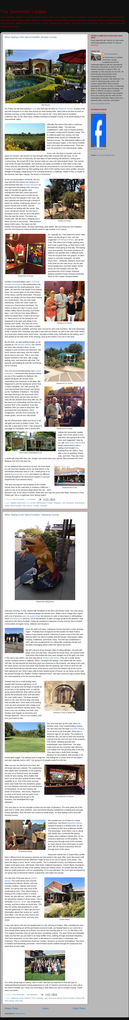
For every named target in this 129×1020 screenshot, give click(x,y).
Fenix (65, 930)
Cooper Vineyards (54, 503)
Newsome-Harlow (74, 823)
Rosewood (70, 503)
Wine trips (19, 1001)
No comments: (32, 995)
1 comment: (31, 499)
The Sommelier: (111, 54)
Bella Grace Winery (73, 443)
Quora (112, 155)
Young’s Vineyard (30, 185)
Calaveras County (65, 109)
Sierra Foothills (15, 506)
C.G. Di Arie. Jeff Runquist (36, 503)
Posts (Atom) (20, 1013)
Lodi (34, 109)
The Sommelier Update (23, 11)
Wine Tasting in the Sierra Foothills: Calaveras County (32, 515)
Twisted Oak (79, 998)
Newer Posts (11, 1008)
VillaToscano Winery (22, 345)
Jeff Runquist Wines (65, 240)
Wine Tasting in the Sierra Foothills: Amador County (31, 37)
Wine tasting (9, 1001)
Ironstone (39, 998)
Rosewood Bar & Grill (19, 474)
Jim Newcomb (101, 155)
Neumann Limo (15, 619)
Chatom (27, 998)
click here (94, 45)
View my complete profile (100, 104)
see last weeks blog (31, 616)
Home (45, 1008)
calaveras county (17, 998)
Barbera (16, 902)
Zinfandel (43, 506)
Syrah (23, 902)
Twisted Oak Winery (51, 658)
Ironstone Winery (77, 729)
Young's (36, 506)
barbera (14, 503)
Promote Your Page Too (98, 149)
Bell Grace (21, 503)
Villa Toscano (27, 506)
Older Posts (79, 1008)
